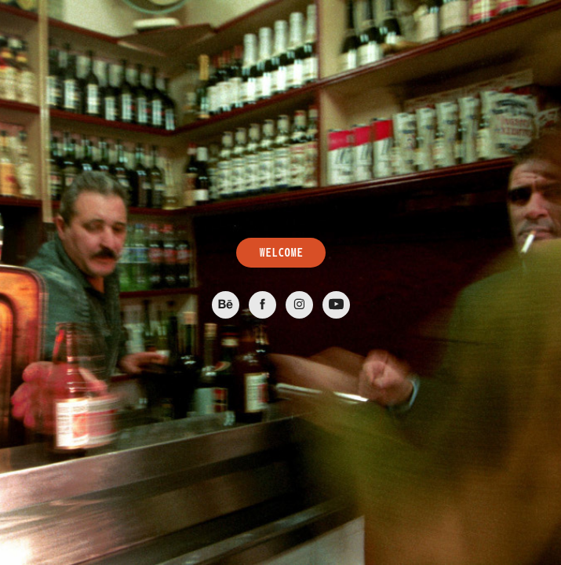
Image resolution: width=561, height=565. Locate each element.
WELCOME (281, 253)
